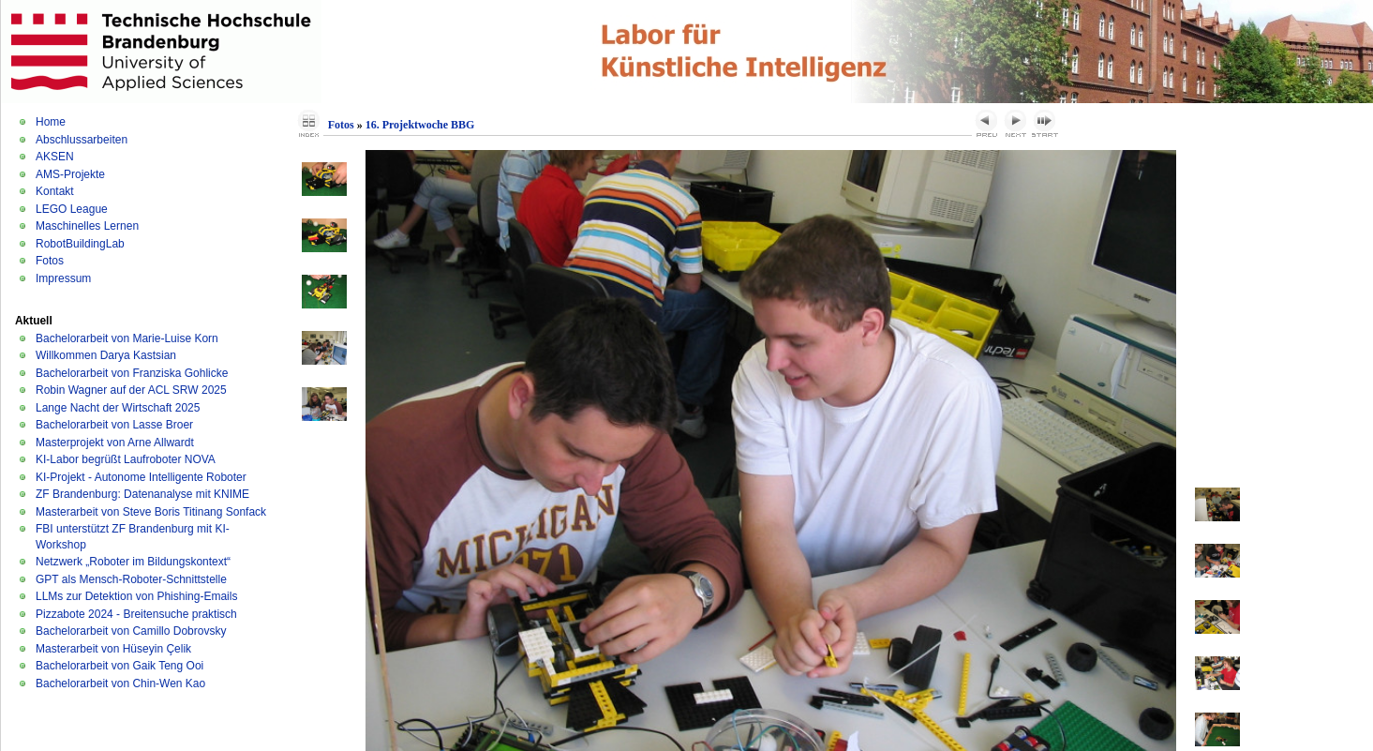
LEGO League (72, 209)
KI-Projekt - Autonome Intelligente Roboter (141, 477)
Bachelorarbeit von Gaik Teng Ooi (119, 665)
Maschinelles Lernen (87, 226)
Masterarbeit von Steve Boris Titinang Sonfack (151, 511)
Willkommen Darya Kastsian (106, 355)
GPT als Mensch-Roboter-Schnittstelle (131, 579)
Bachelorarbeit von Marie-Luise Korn (127, 338)
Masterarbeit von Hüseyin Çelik (113, 648)
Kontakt (55, 191)
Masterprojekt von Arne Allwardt (115, 442)
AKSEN (55, 156)
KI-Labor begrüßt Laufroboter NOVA (126, 459)
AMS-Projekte (70, 174)
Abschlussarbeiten (81, 139)
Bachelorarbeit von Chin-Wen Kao (120, 683)
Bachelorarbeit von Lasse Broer (114, 424)
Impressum (63, 278)
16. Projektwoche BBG (420, 124)
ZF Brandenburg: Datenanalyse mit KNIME (142, 494)
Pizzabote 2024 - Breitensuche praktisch (136, 614)
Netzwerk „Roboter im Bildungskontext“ (133, 561)
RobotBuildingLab (80, 243)
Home (51, 121)
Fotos (50, 260)
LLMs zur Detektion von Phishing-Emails (136, 596)
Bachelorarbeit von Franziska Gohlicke (132, 373)
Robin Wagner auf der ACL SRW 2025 (131, 390)
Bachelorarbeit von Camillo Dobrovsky (131, 631)
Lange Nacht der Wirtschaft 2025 (118, 407)
